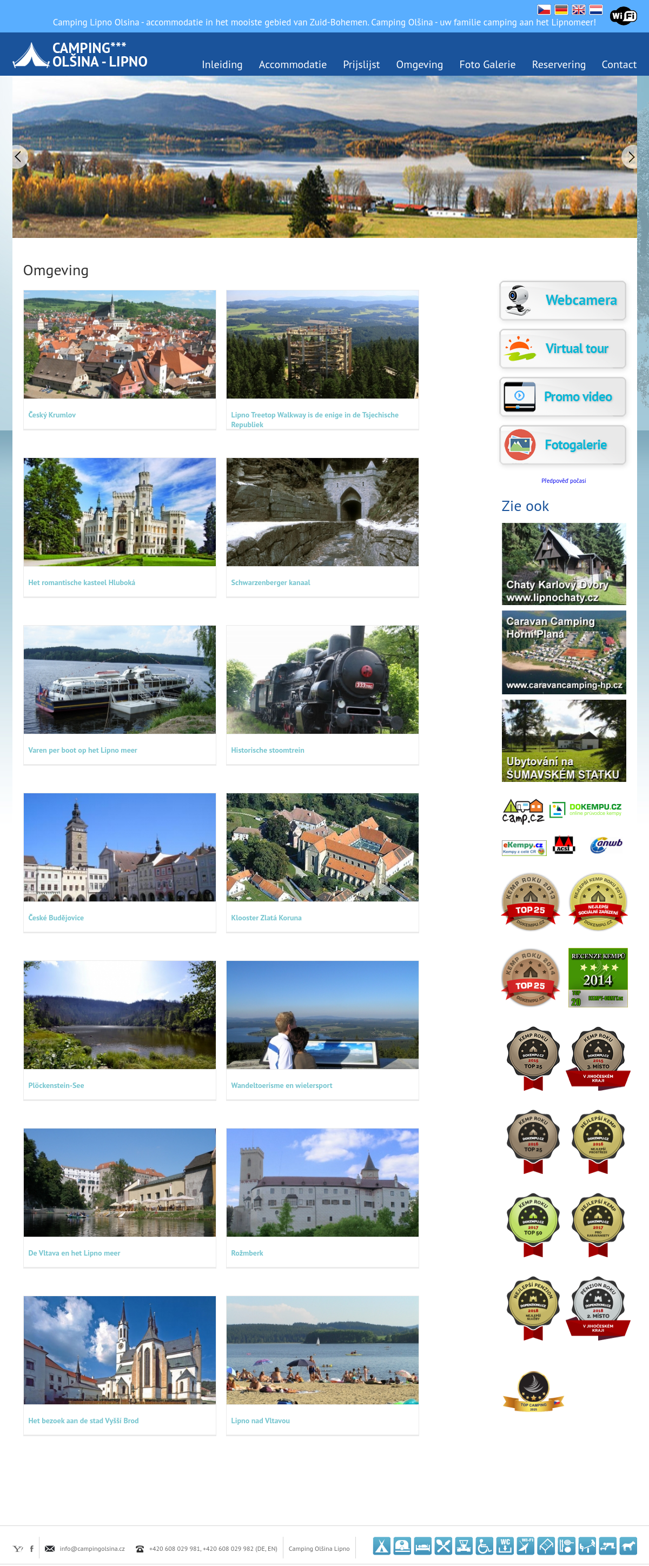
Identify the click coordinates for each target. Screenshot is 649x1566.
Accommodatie (293, 64)
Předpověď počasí (563, 481)
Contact (619, 64)
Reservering (559, 64)
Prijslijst (361, 64)
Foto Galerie (488, 64)
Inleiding (222, 64)
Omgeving (419, 64)
